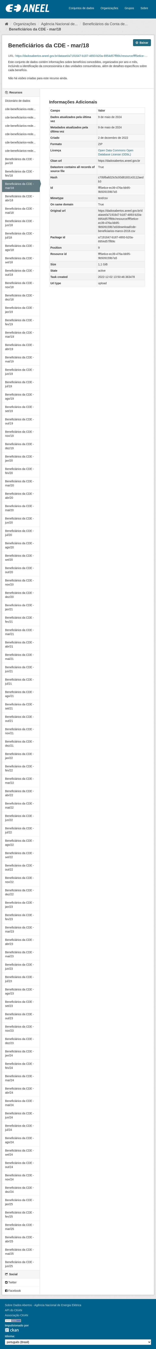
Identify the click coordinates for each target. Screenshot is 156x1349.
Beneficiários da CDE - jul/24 (19, 1127)
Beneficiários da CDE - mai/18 (19, 210)
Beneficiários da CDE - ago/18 (19, 248)
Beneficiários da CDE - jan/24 (19, 1053)
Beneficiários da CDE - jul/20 (19, 533)
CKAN (12, 1330)
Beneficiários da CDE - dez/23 (19, 1041)
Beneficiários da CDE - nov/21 (19, 731)
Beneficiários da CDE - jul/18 (19, 235)
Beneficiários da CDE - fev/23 (19, 917)
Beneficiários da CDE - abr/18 (19, 198)
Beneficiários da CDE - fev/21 (19, 619)
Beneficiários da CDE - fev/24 (19, 1065)
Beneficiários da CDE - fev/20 (19, 471)
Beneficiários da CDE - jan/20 (19, 458)
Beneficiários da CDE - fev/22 (19, 768)
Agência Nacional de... (59, 24)
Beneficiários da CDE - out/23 (19, 1016)
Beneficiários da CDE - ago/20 (19, 545)
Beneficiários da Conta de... (105, 24)
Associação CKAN (16, 1315)
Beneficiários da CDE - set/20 (19, 557)
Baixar (142, 42)
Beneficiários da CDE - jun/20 (19, 520)
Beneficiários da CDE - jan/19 (19, 309)
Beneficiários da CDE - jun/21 (19, 669)
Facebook (13, 1290)
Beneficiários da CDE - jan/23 (19, 904)
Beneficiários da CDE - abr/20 (19, 495)
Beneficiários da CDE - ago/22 (19, 842)
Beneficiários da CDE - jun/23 (19, 966)
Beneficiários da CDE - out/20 (19, 570)
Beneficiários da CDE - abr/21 (19, 644)
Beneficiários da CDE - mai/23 (19, 954)
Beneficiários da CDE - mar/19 (19, 334)
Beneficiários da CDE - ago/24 (19, 1140)
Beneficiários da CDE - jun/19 (19, 371)
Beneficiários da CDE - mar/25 (19, 1227)
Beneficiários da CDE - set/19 (19, 409)
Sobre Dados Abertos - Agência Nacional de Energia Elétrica (43, 1305)
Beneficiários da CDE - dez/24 (19, 1189)
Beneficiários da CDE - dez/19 (19, 446)
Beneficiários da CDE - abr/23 (19, 942)
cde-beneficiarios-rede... (20, 109)
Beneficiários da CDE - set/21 (19, 706)
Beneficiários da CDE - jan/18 (19, 161)
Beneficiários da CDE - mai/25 (19, 1251)
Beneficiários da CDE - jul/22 (19, 830)
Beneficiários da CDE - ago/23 (19, 991)
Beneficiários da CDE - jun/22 (19, 818)
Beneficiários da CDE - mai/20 (19, 508)
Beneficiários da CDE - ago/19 (19, 396)
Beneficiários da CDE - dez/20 (19, 595)
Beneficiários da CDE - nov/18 (19, 285)
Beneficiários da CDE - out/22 (19, 867)
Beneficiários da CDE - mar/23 (19, 929)
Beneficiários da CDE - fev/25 (19, 1214)
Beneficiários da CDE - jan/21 (19, 607)
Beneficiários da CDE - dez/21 (19, 743)
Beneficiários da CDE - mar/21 (19, 632)
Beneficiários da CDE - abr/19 (19, 347)
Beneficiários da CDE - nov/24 (19, 1177)
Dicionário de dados (17, 100)
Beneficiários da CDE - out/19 (19, 421)
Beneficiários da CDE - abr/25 (19, 1239)
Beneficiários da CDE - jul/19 (19, 384)
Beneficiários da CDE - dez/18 (19, 297)
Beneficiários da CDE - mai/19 (19, 359)
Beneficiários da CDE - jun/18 (19, 223)
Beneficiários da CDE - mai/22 (19, 805)
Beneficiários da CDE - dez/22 (19, 892)
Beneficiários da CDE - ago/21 (19, 694)
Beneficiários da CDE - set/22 (19, 855)
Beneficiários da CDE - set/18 (19, 260)
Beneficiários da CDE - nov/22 (19, 880)
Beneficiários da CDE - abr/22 (19, 793)
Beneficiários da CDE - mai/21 (19, 656)
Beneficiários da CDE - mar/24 (19, 1078)
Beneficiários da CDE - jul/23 (19, 979)
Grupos (129, 8)
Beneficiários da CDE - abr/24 (19, 1090)
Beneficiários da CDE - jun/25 (19, 1264)
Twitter (11, 1282)
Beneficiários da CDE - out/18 (19, 272)
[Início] (6, 24)
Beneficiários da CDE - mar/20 (19, 483)
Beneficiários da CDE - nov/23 (19, 1028)
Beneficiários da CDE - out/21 (19, 718)
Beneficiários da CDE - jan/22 (19, 756)
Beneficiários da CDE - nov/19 (19, 433)
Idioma (9, 1336)
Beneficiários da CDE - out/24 (19, 1165)
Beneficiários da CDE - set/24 (19, 1152)
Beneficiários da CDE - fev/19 (19, 322)
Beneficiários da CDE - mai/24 (19, 1103)
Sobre (144, 8)
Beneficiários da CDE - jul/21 (19, 681)
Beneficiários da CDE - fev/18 (19, 173)
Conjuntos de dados (81, 8)
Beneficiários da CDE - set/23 (19, 1003)
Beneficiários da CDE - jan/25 (19, 1202)
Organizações (109, 8)
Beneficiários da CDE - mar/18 (35, 29)
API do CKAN (13, 1310)
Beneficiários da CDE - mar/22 (19, 780)
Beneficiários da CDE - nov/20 (19, 582)
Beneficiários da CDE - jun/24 (19, 1115)
